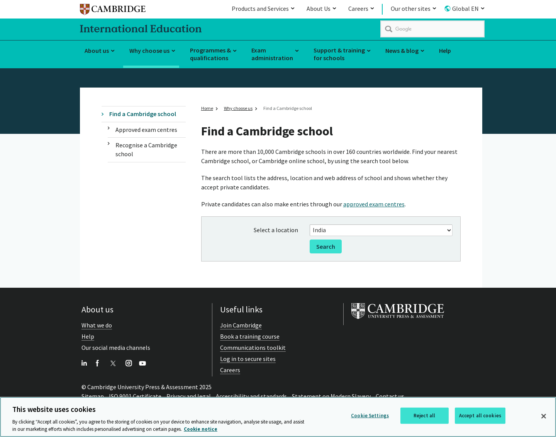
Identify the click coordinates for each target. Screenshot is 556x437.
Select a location (276, 230)
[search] (432, 28)
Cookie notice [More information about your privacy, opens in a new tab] (200, 430)
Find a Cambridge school (142, 114)
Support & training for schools (339, 54)
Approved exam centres (146, 129)
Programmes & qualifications (210, 54)
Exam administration (272, 54)
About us (97, 50)
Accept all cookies (480, 416)
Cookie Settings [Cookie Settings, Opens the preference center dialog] (370, 416)
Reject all (424, 416)
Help (445, 50)
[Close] (543, 416)
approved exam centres (374, 204)
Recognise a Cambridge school (146, 149)
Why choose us (149, 50)
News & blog (402, 50)
